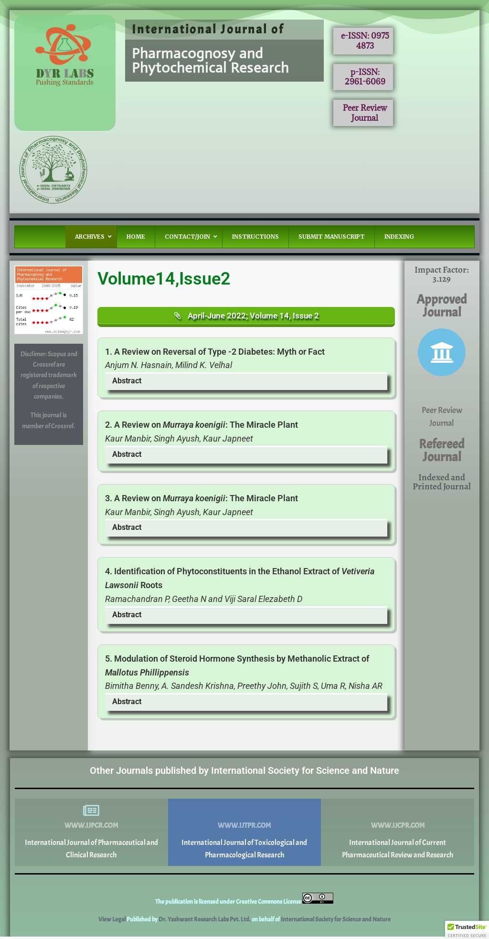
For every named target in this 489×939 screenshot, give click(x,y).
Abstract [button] (126, 383)
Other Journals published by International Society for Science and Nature (244, 773)
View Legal (112, 922)
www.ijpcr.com (91, 828)
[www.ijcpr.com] (398, 813)
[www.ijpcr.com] (91, 813)
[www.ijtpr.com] (244, 813)
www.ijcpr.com (398, 828)
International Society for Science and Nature (336, 922)
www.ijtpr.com (244, 828)
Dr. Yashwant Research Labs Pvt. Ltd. (205, 922)
